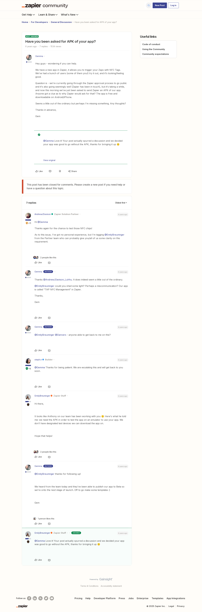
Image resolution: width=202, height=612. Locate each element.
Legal (171, 606)
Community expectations (155, 54)
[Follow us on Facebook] (29, 598)
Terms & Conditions (89, 586)
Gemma (39, 56)
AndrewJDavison (43, 214)
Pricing (78, 598)
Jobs (131, 598)
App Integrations (175, 598)
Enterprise (142, 598)
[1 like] (43, 518)
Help (88, 598)
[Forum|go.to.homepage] (45, 5)
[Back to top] (196, 582)
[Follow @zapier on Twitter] (46, 598)
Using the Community (153, 49)
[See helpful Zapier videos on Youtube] (52, 598)
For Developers (39, 22)
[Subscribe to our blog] (40, 598)
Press (122, 598)
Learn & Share (48, 14)
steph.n (38, 359)
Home (25, 22)
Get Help (29, 14)
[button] (160, 5)
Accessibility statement (111, 586)
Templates (157, 598)
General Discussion (61, 22)
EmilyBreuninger (42, 395)
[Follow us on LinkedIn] (35, 598)
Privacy (180, 606)
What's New (70, 14)
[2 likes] (44, 257)
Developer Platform (105, 598)
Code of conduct (151, 44)
